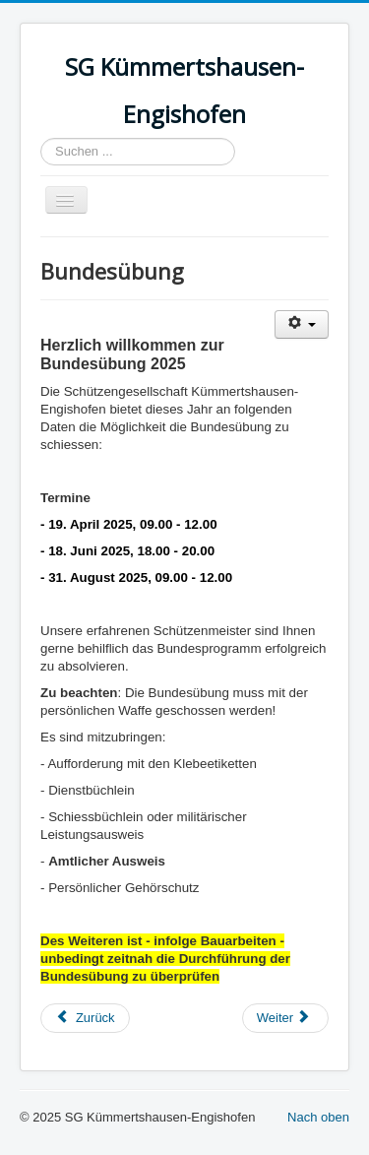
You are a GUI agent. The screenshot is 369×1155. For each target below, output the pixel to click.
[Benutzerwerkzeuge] (302, 324)
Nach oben (318, 1117)
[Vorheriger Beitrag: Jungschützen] (85, 1018)
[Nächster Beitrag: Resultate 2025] (285, 1018)
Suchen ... (40, 138)
